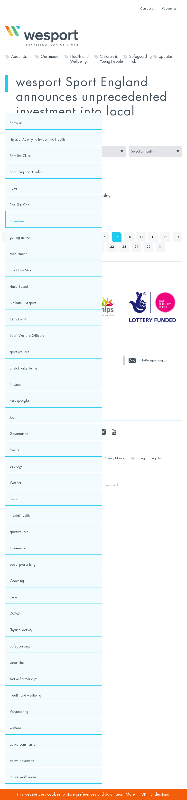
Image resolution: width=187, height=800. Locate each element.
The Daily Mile (20, 270)
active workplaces (23, 777)
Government (19, 548)
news (14, 188)
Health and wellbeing (25, 695)
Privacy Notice (114, 458)
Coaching (17, 581)
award (14, 499)
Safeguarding (20, 646)
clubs (13, 597)
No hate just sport (23, 303)
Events (14, 450)
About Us (19, 57)
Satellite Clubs (20, 155)
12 (153, 236)
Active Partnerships (23, 679)
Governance (19, 433)
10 (129, 236)
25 (148, 246)
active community (22, 744)
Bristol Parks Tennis (23, 368)
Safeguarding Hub (140, 59)
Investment (19, 221)
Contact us (147, 8)
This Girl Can (19, 204)
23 (124, 246)
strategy (16, 466)
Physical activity (21, 630)
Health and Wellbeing (79, 59)
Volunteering (19, 711)
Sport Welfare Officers (27, 335)
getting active (20, 237)
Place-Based (19, 286)
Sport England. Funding (26, 172)
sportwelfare (19, 531)
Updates (166, 57)
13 (166, 236)
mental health (20, 515)
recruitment (18, 254)
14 (178, 236)
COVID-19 (18, 319)
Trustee (15, 384)
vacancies (17, 662)
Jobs (13, 417)
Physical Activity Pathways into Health (37, 139)
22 (112, 246)
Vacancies (169, 8)
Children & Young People (111, 59)
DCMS (15, 613)
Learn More (125, 794)
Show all (16, 123)
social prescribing (22, 564)
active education (22, 760)
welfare (15, 728)
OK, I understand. (155, 794)
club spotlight (19, 401)
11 (141, 236)
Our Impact (50, 57)
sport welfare (19, 352)
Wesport (44, 35)
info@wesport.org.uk (153, 360)
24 (136, 246)
